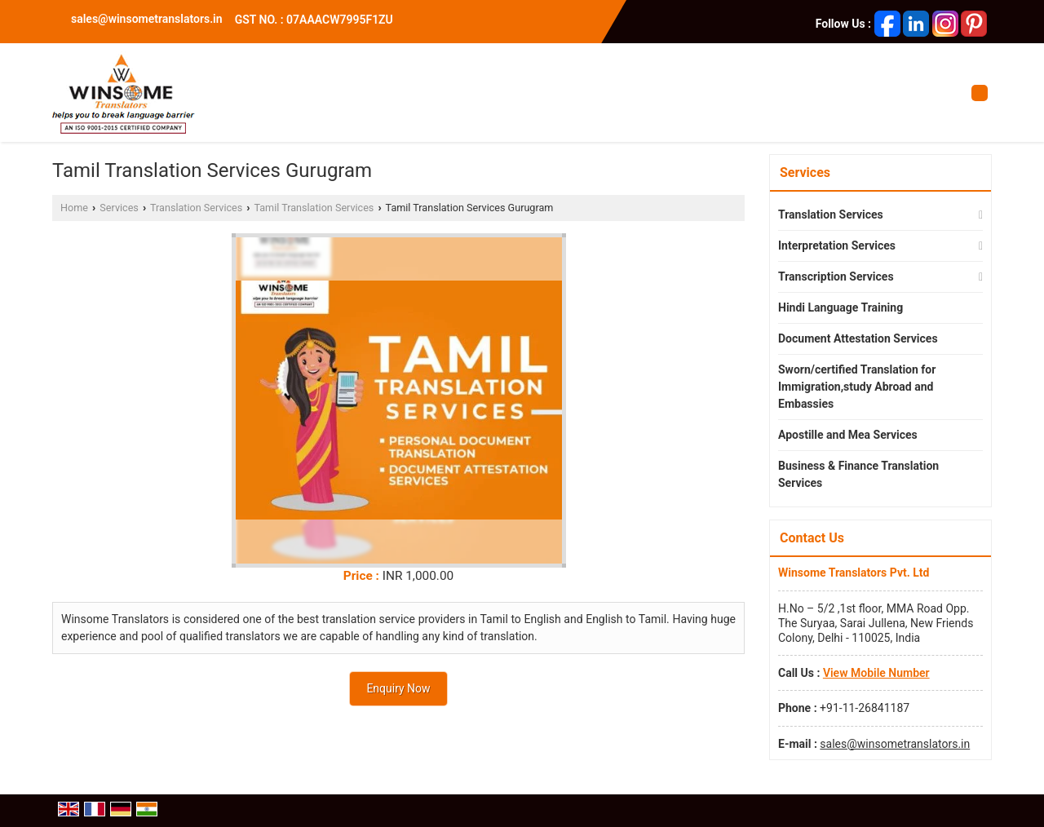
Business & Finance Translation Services (858, 474)
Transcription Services (836, 276)
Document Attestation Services (858, 338)
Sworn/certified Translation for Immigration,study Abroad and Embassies (857, 386)
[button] (876, 672)
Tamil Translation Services (314, 207)
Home (74, 207)
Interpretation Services (837, 245)
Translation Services (196, 207)
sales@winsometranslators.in (147, 18)
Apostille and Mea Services (848, 434)
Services (119, 207)
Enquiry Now (398, 688)
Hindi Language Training (840, 307)
